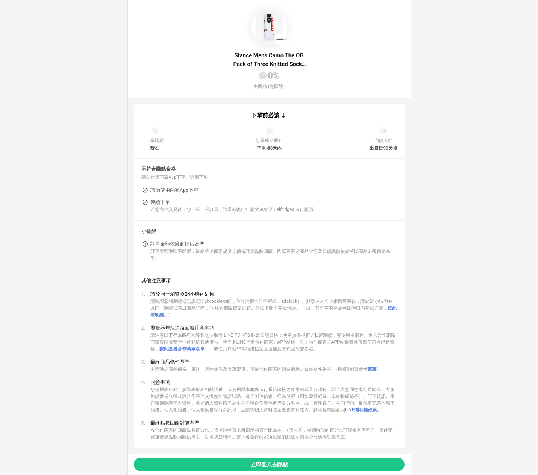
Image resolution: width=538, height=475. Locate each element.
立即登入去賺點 (269, 464)
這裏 (372, 369)
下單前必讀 (265, 115)
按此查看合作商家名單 (182, 348)
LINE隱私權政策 (361, 409)
